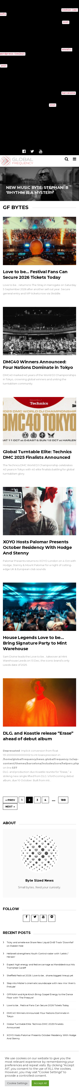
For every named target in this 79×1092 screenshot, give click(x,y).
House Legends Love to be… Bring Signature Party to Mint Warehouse (35, 643)
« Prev (10, 799)
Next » (10, 806)
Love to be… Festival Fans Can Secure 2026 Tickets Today (38, 1005)
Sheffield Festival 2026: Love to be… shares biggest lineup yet (40, 975)
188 (63, 800)
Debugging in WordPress (43, 26)
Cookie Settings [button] (17, 1083)
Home (48, 152)
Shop (72, 152)
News (61, 152)
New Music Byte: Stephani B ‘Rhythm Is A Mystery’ (39, 183)
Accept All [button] (40, 1083)
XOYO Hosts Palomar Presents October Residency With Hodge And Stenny (37, 547)
